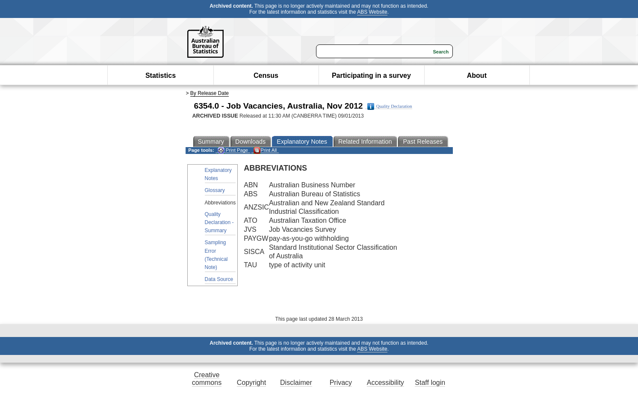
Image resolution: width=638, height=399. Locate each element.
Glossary (215, 190)
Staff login (430, 382)
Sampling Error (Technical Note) (216, 254)
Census (266, 75)
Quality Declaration (389, 106)
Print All (265, 150)
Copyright (251, 382)
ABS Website (372, 12)
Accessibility (385, 382)
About (477, 75)
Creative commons (207, 378)
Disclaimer (296, 382)
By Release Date (209, 93)
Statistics (160, 75)
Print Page (233, 150)
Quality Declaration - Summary (219, 222)
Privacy (341, 382)
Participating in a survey (371, 75)
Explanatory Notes (218, 174)
